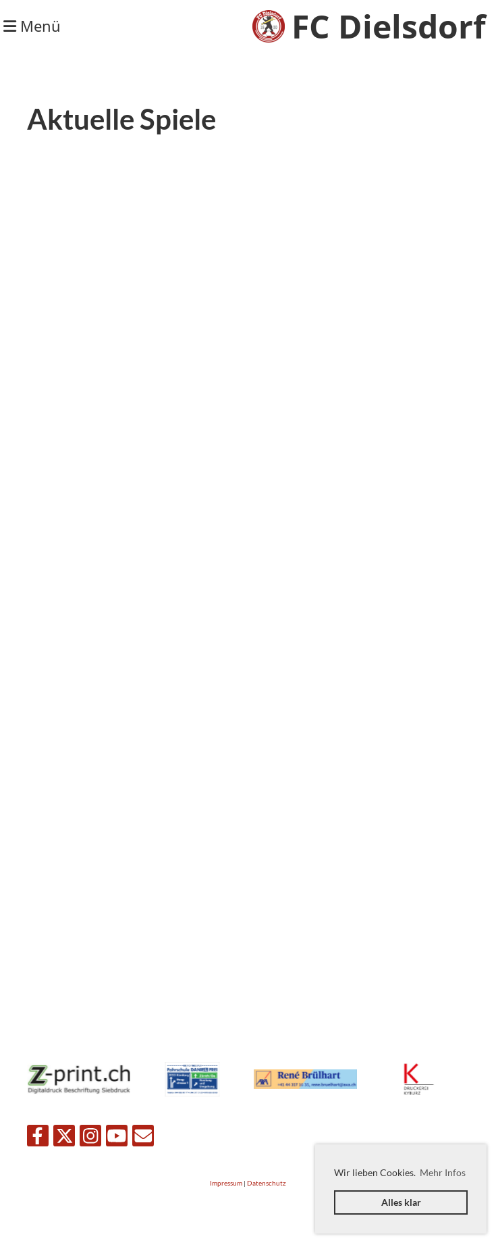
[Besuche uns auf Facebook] (38, 1138)
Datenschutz (266, 1183)
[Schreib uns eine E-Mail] (143, 1138)
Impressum (226, 1183)
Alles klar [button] (401, 1202)
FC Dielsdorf (389, 26)
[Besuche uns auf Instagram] (90, 1138)
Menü (32, 26)
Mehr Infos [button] (443, 1172)
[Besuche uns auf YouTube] (117, 1138)
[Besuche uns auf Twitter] (64, 1138)
